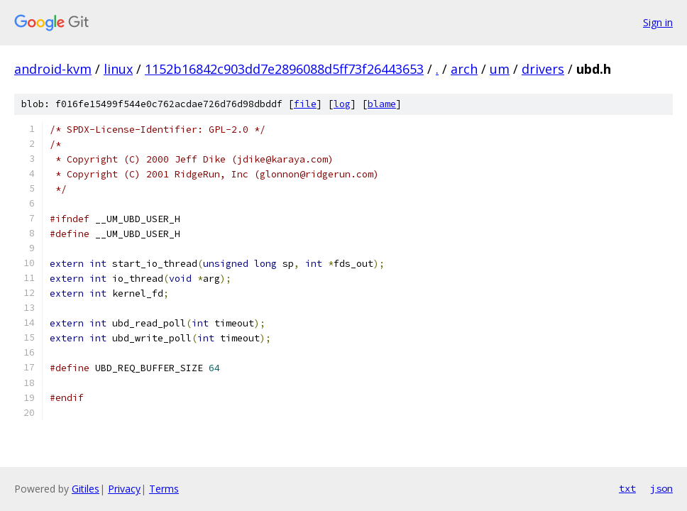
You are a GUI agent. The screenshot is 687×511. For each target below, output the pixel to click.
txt (627, 488)
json (661, 488)
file (305, 104)
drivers (543, 68)
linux (118, 68)
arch (464, 68)
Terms (164, 488)
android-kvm (53, 68)
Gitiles (85, 488)
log (342, 104)
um (500, 68)
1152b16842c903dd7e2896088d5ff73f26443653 (284, 68)
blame (382, 104)
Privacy (124, 488)
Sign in (658, 22)
